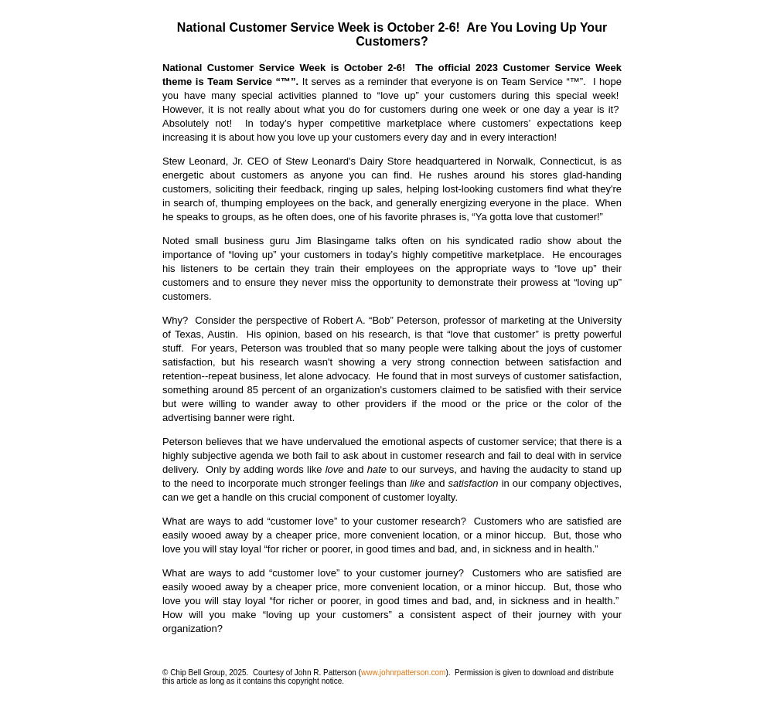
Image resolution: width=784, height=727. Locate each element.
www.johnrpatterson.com (403, 672)
